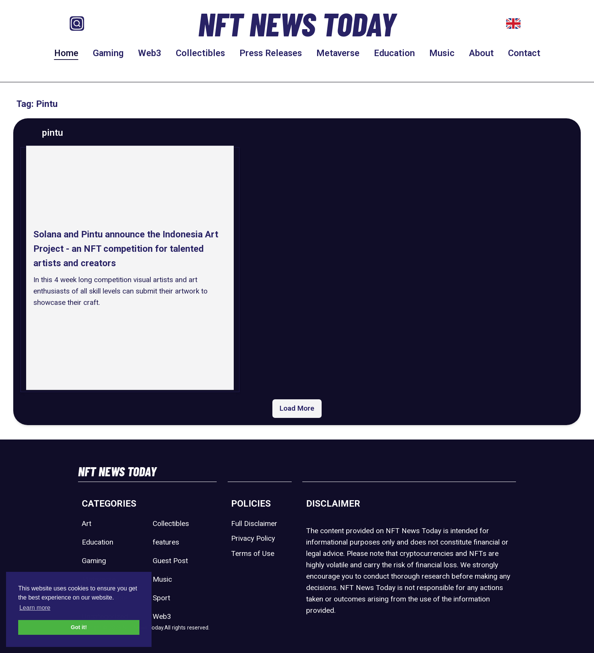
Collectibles (200, 53)
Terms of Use (252, 553)
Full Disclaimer (254, 523)
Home (66, 53)
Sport (161, 597)
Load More (297, 408)
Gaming (108, 53)
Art (86, 523)
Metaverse (338, 53)
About (481, 53)
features (166, 542)
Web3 (149, 53)
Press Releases (270, 53)
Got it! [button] (79, 627)
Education (394, 53)
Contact (524, 53)
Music (442, 53)
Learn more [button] (34, 607)
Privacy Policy (253, 538)
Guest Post (170, 560)
